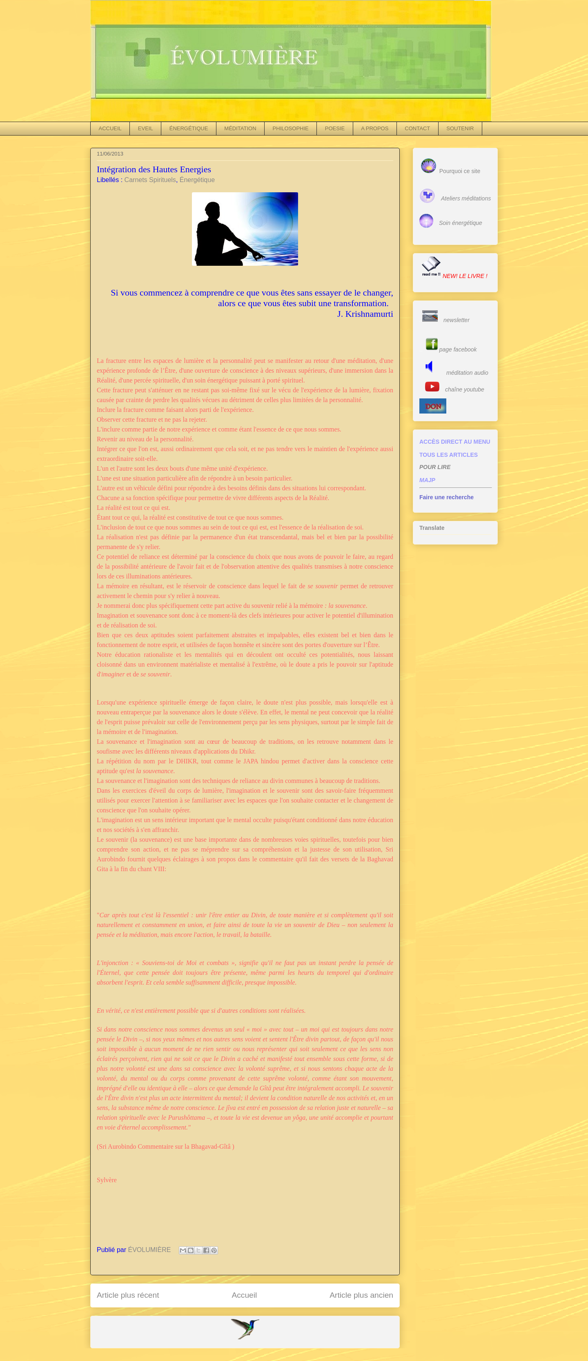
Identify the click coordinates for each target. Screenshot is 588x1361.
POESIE (335, 128)
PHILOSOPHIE (291, 128)
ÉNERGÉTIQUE (188, 128)
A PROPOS (374, 128)
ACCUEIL (110, 128)
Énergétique (197, 179)
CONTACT (417, 128)
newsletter (456, 320)
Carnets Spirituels (150, 179)
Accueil (244, 1295)
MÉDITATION (240, 128)
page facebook (458, 349)
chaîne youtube (464, 389)
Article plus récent (128, 1295)
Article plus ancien (361, 1295)
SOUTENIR (460, 128)
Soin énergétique (460, 223)
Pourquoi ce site (459, 171)
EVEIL (145, 128)
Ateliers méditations (466, 198)
